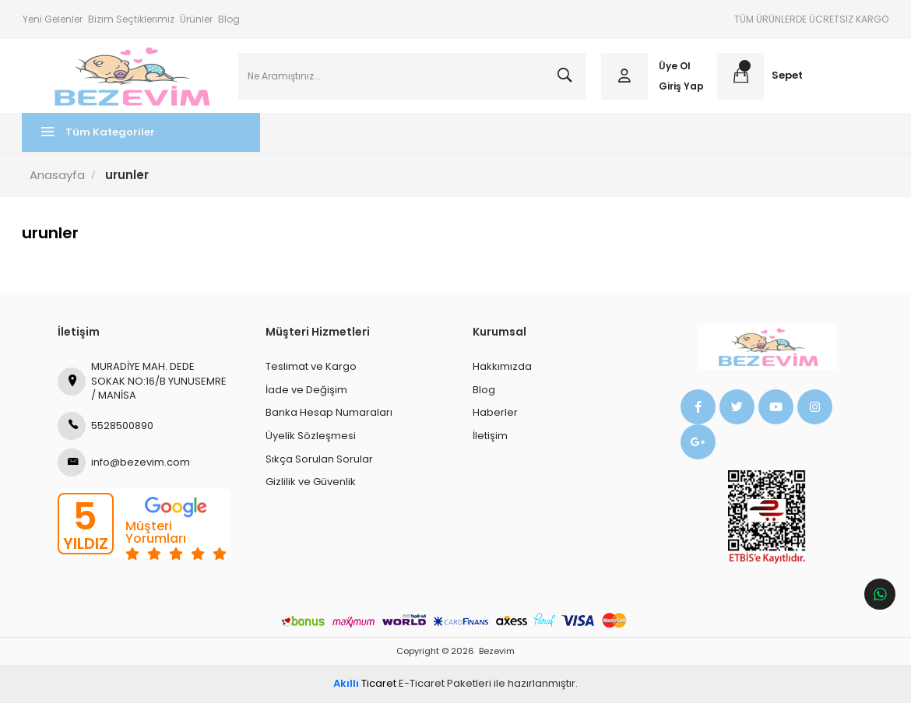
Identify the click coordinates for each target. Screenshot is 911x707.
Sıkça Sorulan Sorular (319, 462)
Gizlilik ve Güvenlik (311, 485)
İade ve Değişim (306, 393)
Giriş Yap (681, 87)
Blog (229, 19)
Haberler (495, 416)
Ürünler (196, 19)
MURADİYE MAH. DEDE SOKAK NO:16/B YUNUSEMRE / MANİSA (142, 384)
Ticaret (364, 687)
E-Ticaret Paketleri (445, 687)
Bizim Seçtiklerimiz (131, 19)
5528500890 (105, 430)
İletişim (490, 439)
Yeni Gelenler (53, 19)
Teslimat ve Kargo (311, 370)
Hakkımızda (502, 370)
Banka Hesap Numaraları (329, 416)
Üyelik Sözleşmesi (311, 439)
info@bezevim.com (124, 466)
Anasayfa (58, 178)
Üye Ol (675, 68)
